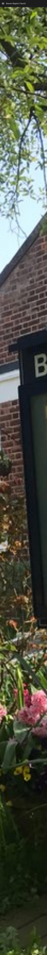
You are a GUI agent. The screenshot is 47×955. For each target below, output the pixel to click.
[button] (3, 3)
